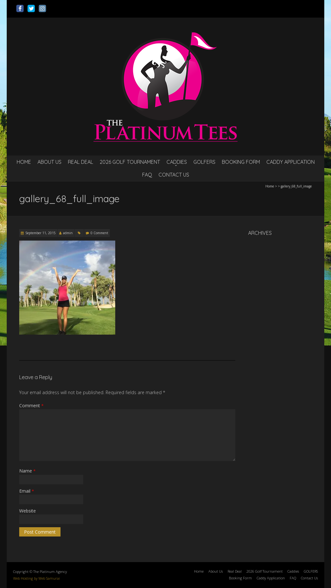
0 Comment (99, 233)
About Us (49, 162)
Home (24, 162)
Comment (31, 405)
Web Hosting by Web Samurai (36, 578)
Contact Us (173, 174)
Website (27, 511)
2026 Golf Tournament (130, 162)
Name (27, 471)
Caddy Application (290, 162)
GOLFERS (204, 162)
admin (68, 233)
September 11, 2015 (40, 233)
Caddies (176, 162)
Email (26, 491)
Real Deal (80, 162)
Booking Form (241, 162)
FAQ (147, 174)
